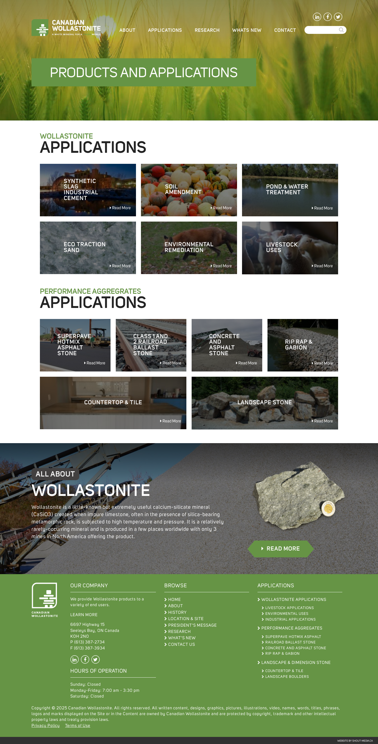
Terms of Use (77, 725)
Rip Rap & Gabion (282, 653)
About (127, 30)
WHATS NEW (247, 30)
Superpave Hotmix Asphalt (293, 636)
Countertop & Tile (284, 670)
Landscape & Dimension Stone (296, 662)
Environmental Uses (286, 613)
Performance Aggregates (291, 628)
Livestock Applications (289, 607)
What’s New (182, 637)
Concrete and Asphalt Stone (295, 647)
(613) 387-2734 (89, 642)
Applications (165, 30)
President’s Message (192, 625)
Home (174, 599)
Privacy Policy (46, 725)
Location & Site (186, 618)
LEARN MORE (84, 614)
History (177, 612)
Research (207, 30)
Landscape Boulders (287, 676)
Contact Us (181, 644)
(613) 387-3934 (89, 648)
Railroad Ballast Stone (290, 642)
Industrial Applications (290, 619)
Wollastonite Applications (293, 599)
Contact (285, 30)
